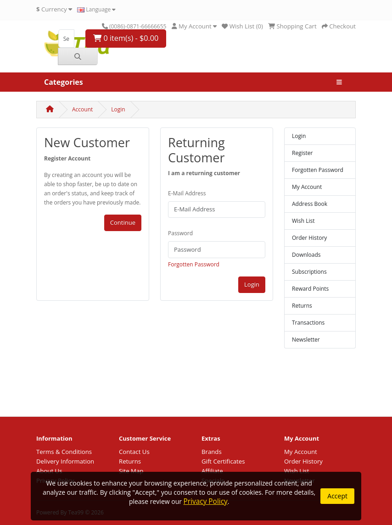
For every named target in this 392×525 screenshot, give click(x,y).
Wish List (303, 221)
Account (82, 109)
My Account (307, 187)
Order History (309, 238)
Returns (302, 305)
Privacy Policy (206, 501)
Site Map (131, 471)
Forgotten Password (193, 264)
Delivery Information (65, 461)
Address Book (309, 204)
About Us (49, 471)
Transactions (308, 322)
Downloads (306, 255)
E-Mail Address (187, 193)
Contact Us (134, 452)
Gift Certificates (223, 461)
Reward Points (310, 289)
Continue (122, 222)
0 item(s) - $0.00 (125, 38)
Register (302, 153)
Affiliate (212, 471)
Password (180, 233)
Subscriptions (309, 272)
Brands (212, 452)
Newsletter (306, 339)
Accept (337, 496)
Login (118, 109)
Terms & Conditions (64, 452)
